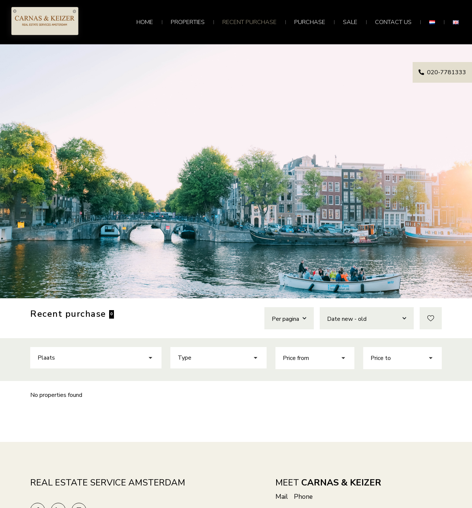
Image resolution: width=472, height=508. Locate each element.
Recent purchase (249, 22)
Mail (281, 496)
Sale (350, 22)
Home (144, 22)
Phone (303, 496)
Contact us (393, 22)
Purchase (309, 22)
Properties (188, 22)
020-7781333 (442, 72)
